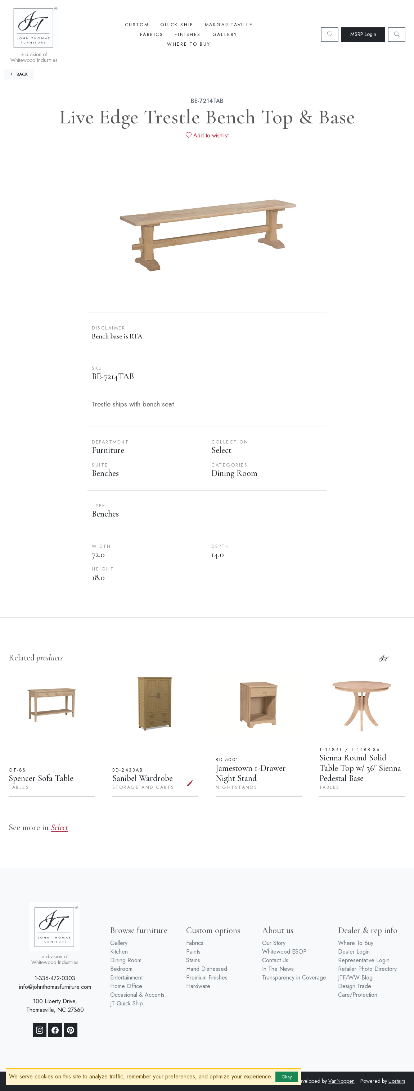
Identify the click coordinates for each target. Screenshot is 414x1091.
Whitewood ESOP (284, 951)
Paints (193, 951)
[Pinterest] (70, 1030)
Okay (287, 1076)
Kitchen (119, 951)
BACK (19, 74)
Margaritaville (229, 24)
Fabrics (151, 34)
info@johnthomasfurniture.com (55, 987)
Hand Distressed (206, 969)
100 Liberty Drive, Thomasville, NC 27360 (55, 1005)
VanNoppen (341, 1081)
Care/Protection (357, 995)
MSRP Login (363, 34)
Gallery (225, 34)
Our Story (273, 943)
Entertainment (126, 977)
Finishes (188, 34)
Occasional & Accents (137, 995)
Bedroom (121, 969)
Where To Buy (189, 44)
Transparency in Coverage (294, 977)
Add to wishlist (207, 135)
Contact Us (275, 960)
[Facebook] (55, 1030)
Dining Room (125, 960)
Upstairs (396, 1081)
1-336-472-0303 (55, 978)
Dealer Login (354, 951)
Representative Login (364, 960)
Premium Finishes (207, 977)
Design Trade (354, 986)
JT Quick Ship (126, 1003)
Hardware (198, 986)
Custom (137, 24)
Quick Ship (176, 24)
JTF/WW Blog (355, 977)
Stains (193, 960)
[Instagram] (39, 1030)
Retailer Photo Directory (367, 969)
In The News (278, 969)
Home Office (126, 986)
